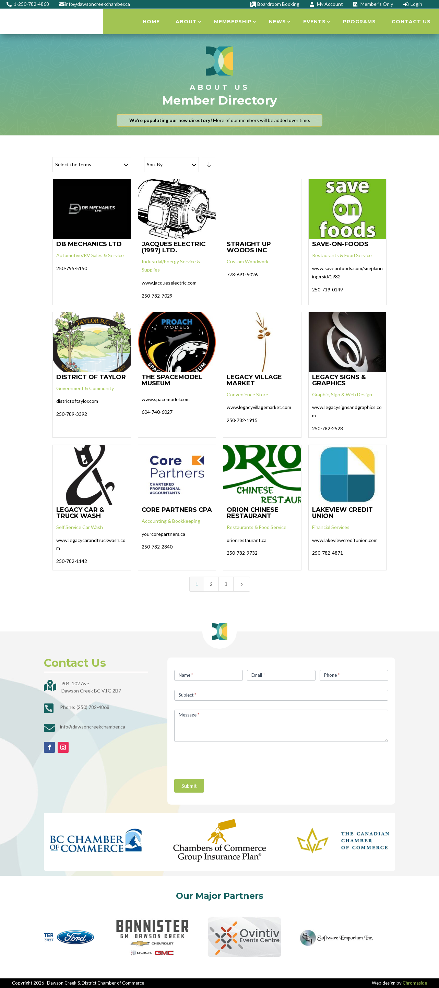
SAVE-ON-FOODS (340, 244)
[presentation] (226, 758)
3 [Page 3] (226, 584)
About (186, 22)
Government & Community (85, 388)
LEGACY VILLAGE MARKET (254, 380)
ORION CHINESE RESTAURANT (252, 513)
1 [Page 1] (196, 584)
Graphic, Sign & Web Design (342, 394)
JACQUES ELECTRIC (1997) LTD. (173, 247)
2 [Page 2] (211, 584)
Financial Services (330, 527)
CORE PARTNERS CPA (177, 510)
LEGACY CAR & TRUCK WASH (80, 513)
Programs (359, 22)
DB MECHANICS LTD (89, 244)
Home (151, 22)
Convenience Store (247, 394)
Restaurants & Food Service (342, 255)
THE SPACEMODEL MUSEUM (172, 380)
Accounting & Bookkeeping (171, 521)
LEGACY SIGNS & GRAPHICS (339, 380)
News (277, 22)
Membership (233, 22)
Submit (189, 786)
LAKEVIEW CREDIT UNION (342, 513)
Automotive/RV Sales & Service (90, 255)
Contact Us (411, 22)
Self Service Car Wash (79, 527)
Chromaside (415, 983)
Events (314, 22)
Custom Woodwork (248, 261)
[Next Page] (241, 584)
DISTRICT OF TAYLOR (91, 377)
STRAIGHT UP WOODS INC (249, 247)
